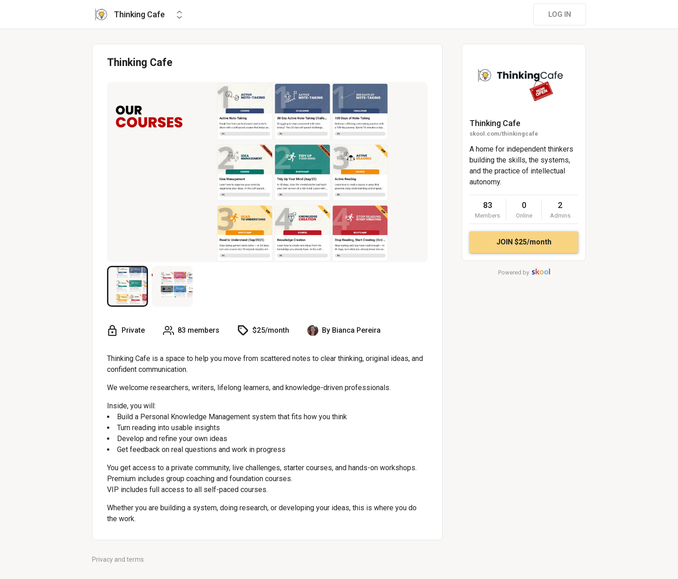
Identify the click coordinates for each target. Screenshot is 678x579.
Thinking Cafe (494, 123)
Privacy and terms (118, 559)
